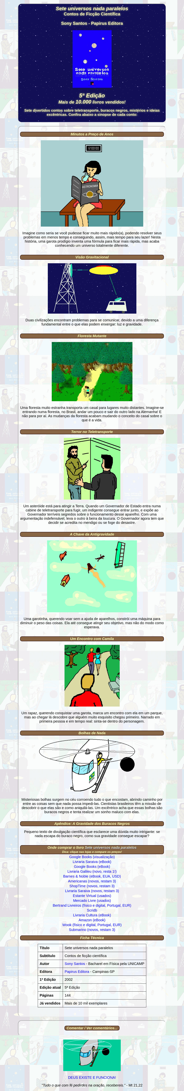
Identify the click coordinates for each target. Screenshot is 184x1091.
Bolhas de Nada (92, 733)
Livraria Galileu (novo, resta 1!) (91, 871)
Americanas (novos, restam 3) (92, 881)
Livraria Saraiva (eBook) (92, 862)
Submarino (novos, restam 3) (92, 930)
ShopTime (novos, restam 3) (92, 886)
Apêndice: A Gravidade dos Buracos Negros (92, 824)
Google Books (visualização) (92, 857)
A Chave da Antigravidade (92, 534)
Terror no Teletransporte (92, 432)
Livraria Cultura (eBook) (92, 915)
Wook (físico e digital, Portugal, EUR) (92, 925)
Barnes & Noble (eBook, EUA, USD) (92, 876)
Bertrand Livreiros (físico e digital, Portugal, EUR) (92, 905)
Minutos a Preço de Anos (92, 134)
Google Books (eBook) (92, 867)
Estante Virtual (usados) (92, 896)
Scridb (92, 910)
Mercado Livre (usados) (92, 901)
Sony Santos (75, 964)
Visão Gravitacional (92, 257)
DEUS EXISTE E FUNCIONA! (92, 1077)
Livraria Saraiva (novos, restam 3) (92, 891)
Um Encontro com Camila (92, 639)
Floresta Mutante (92, 336)
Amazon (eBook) (92, 920)
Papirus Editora (77, 972)
